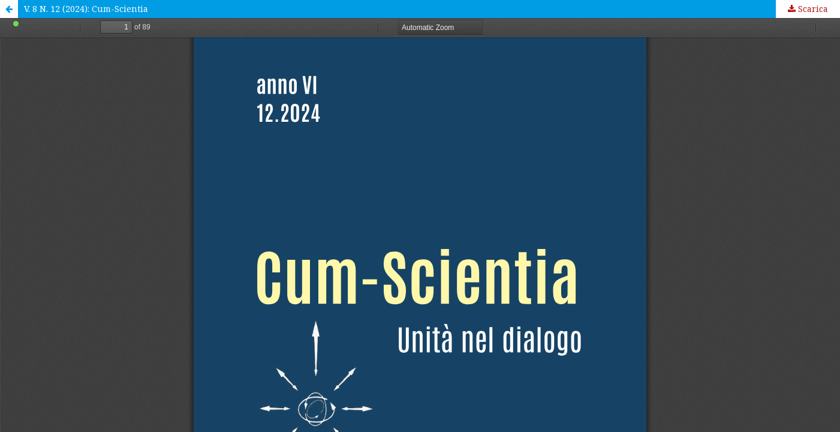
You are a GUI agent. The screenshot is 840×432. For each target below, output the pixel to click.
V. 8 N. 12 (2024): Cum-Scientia (86, 8)
